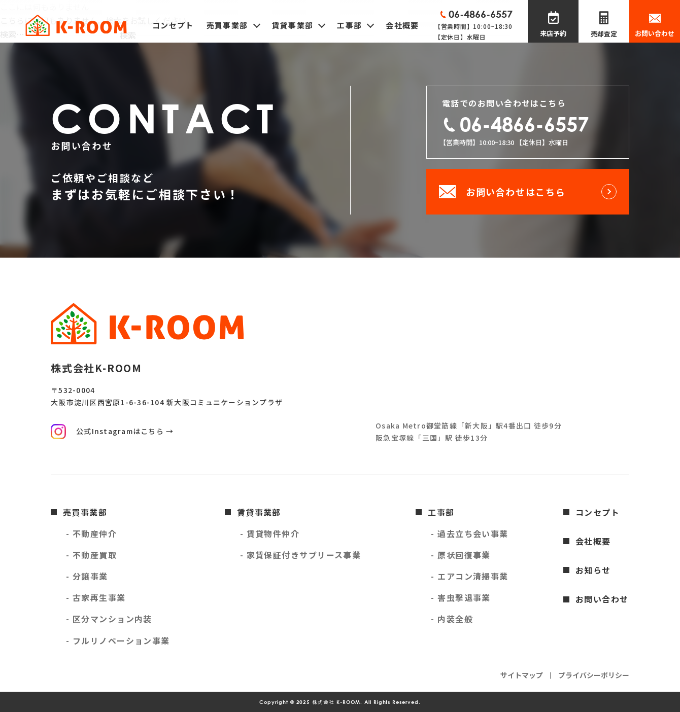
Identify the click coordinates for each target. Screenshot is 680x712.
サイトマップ (521, 675)
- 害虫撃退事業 (461, 597)
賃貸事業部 (259, 512)
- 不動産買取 (91, 555)
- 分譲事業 (87, 576)
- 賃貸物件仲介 (270, 533)
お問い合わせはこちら (515, 191)
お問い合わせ (654, 33)
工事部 (441, 512)
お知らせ (593, 570)
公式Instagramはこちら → (125, 431)
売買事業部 (85, 512)
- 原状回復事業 (461, 555)
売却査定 (604, 34)
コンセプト (173, 25)
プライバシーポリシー (593, 675)
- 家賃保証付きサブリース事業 (300, 555)
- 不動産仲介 (91, 533)
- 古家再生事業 (96, 597)
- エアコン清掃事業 (469, 576)
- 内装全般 (452, 619)
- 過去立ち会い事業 (469, 533)
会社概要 (402, 25)
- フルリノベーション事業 (118, 640)
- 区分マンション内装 (109, 619)
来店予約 (553, 33)
